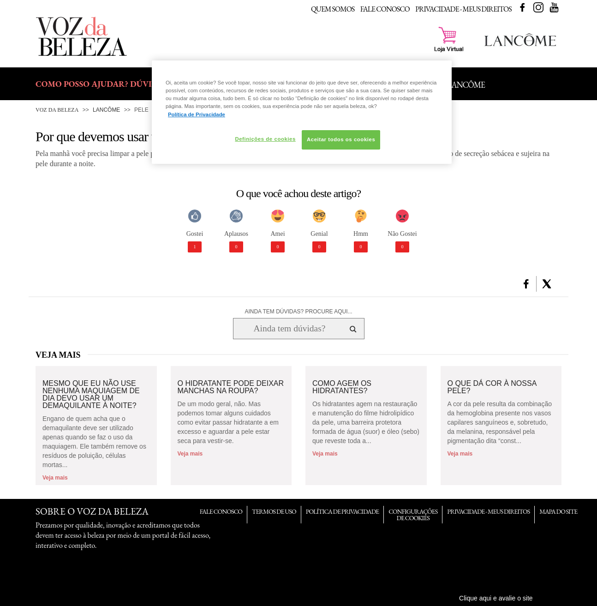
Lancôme (106, 110)
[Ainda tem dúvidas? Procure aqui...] (289, 328)
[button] (526, 284)
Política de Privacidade (342, 511)
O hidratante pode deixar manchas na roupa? (231, 387)
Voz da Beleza (57, 110)
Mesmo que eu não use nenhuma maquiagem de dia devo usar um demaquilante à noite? (91, 394)
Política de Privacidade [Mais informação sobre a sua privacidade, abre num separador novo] (196, 114)
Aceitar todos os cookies (341, 139)
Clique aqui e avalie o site (496, 598)
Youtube (554, 7)
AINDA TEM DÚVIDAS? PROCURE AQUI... (298, 311)
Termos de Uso (274, 511)
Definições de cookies (265, 139)
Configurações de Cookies (412, 514)
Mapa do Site (558, 511)
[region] (302, 111)
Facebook (522, 7)
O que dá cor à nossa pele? (492, 387)
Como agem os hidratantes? (341, 387)
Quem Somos (332, 9)
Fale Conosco (385, 9)
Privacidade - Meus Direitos (463, 9)
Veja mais (55, 477)
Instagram (538, 7)
